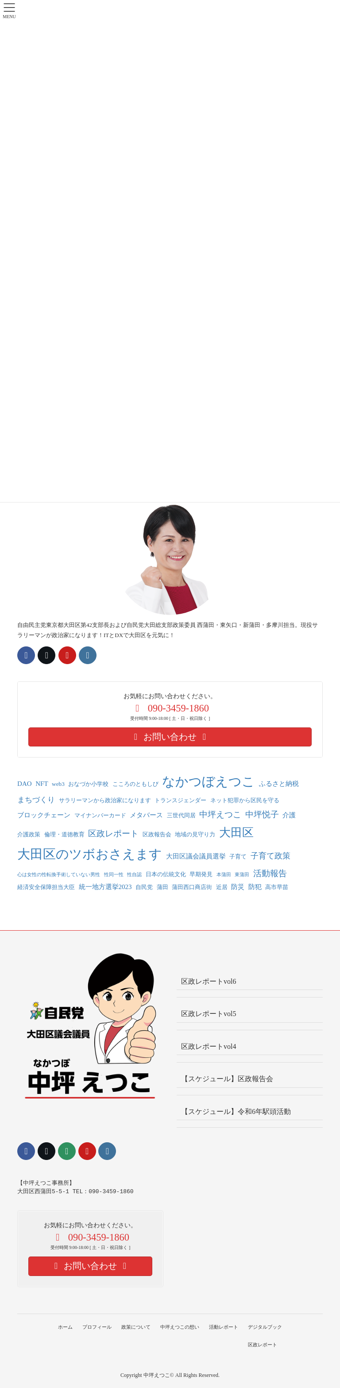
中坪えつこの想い (180, 1327)
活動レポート (224, 1327)
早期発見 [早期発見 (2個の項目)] (200, 874)
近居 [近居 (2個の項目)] (222, 887)
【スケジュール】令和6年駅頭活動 (236, 1111)
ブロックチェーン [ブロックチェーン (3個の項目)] (43, 815)
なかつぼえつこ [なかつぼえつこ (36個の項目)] (208, 781)
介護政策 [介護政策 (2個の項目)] (28, 834)
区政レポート (264, 1344)
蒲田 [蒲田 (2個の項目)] (162, 887)
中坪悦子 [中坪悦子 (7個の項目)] (262, 814)
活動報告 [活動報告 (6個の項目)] (270, 873)
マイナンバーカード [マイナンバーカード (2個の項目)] (100, 815)
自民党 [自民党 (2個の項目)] (144, 887)
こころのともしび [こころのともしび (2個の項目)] (135, 784)
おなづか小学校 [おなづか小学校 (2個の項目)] (88, 784)
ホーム (63, 1327)
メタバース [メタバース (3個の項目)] (146, 815)
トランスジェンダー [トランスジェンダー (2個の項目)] (180, 800)
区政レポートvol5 (208, 1013)
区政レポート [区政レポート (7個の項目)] (113, 833)
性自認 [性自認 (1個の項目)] (134, 874)
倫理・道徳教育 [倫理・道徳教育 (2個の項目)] (64, 834)
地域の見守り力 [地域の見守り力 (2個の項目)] (195, 834)
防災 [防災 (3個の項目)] (237, 886)
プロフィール (96, 1327)
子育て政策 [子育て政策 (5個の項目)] (270, 855)
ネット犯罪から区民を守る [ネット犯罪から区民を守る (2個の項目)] (244, 800)
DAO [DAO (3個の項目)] (24, 783)
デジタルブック (267, 1327)
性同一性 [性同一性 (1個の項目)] (114, 874)
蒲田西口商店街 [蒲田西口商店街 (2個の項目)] (192, 887)
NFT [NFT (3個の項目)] (41, 783)
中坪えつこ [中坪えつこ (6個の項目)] (220, 814)
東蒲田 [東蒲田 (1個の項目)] (242, 874)
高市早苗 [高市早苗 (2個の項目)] (276, 887)
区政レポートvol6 (208, 981)
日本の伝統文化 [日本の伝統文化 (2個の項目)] (166, 874)
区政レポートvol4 (208, 1046)
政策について (135, 1327)
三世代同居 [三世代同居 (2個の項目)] (181, 815)
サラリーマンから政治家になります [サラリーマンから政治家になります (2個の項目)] (105, 800)
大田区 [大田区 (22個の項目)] (236, 832)
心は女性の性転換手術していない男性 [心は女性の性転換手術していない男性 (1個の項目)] (58, 874)
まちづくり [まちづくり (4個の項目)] (36, 800)
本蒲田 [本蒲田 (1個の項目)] (223, 874)
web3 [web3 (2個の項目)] (58, 784)
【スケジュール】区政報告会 (227, 1079)
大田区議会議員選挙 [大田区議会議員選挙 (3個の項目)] (196, 856)
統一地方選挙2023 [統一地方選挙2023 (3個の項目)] (105, 886)
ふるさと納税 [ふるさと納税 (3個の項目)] (279, 783)
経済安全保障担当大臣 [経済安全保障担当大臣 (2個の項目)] (46, 887)
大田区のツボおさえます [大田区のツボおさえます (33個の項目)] (89, 854)
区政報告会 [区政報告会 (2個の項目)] (157, 834)
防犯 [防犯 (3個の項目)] (255, 886)
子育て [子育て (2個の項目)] (238, 856)
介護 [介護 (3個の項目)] (289, 815)
